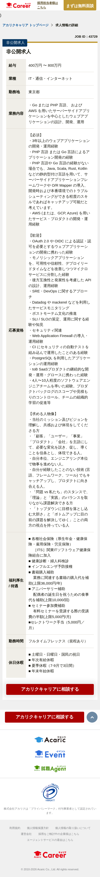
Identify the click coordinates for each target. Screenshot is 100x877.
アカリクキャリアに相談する (50, 689)
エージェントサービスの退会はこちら (50, 839)
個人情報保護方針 (38, 827)
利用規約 (14, 827)
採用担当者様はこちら (47, 5)
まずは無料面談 (80, 6)
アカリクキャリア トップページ (25, 25)
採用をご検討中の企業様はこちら (58, 833)
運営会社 (26, 833)
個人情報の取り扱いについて (73, 827)
